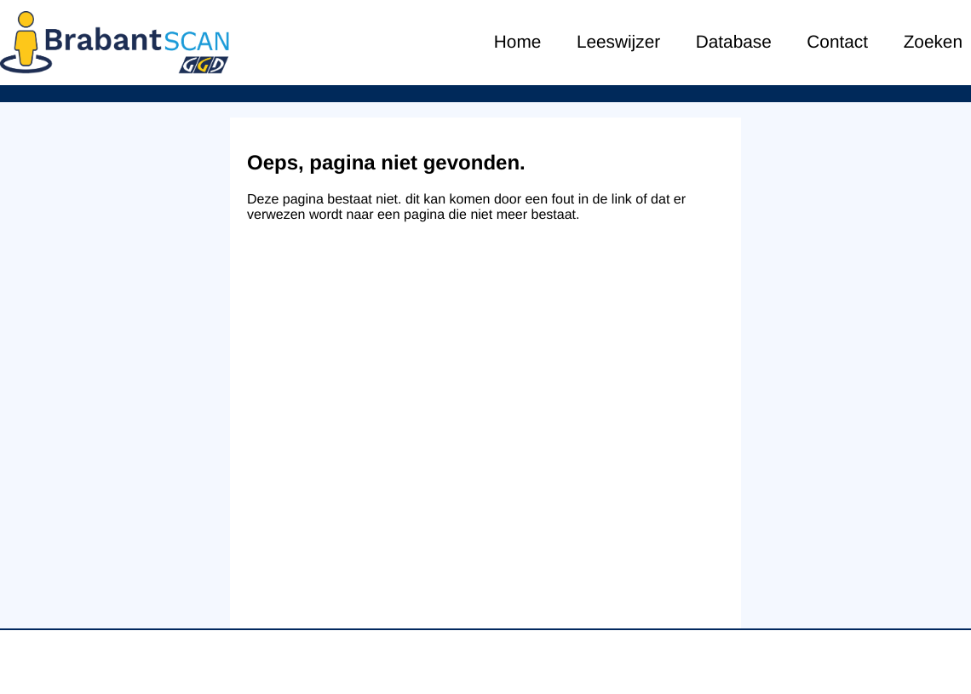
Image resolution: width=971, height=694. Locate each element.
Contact (837, 42)
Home (517, 42)
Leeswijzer (618, 42)
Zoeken (933, 42)
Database (734, 42)
